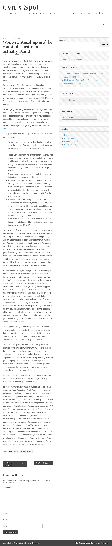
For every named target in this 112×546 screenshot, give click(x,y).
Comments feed (71, 141)
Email (5, 520)
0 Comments (25, 55)
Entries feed (69, 138)
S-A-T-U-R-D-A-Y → (44, 463)
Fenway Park (14, 451)
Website (6, 526)
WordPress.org (70, 144)
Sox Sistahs (17, 39)
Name (5, 513)
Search (62, 40)
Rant (23, 451)
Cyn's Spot (21, 7)
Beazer (9, 39)
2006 (4, 39)
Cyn (6, 55)
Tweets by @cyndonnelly (72, 59)
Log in (66, 135)
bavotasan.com (103, 543)
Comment (7, 487)
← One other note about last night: (13, 464)
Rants (29, 451)
